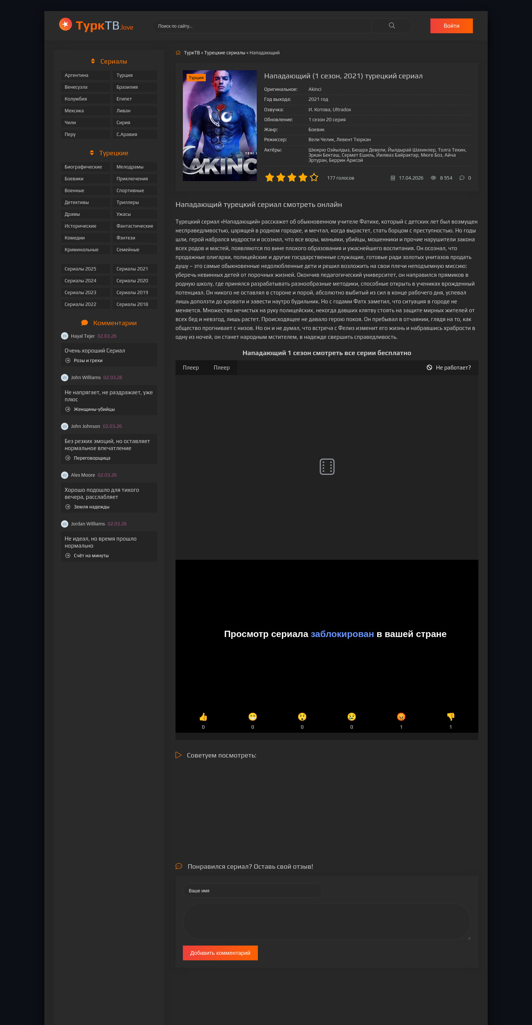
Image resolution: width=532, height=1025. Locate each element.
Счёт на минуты (87, 555)
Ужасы (123, 214)
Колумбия (76, 99)
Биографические (83, 167)
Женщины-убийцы (90, 409)
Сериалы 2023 (80, 292)
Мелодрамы (129, 167)
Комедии (75, 238)
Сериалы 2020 (132, 280)
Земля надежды (87, 506)
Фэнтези (125, 238)
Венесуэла (76, 87)
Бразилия (127, 87)
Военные (74, 190)
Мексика (74, 110)
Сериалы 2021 (132, 269)
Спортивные (130, 190)
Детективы (77, 202)
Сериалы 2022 (80, 304)
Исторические (80, 226)
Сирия (123, 122)
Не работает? (449, 367)
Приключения (132, 178)
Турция (124, 75)
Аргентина (76, 75)
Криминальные (82, 249)
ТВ (104, 25)
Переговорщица (87, 458)
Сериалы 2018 (132, 304)
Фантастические (134, 226)
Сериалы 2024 (80, 280)
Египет (124, 99)
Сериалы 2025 (80, 269)
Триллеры (127, 202)
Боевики (74, 178)
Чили (70, 122)
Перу (70, 134)
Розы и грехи (84, 360)
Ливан (123, 110)
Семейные (127, 249)
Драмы (72, 214)
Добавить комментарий (220, 953)
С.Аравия (126, 134)
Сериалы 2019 (132, 292)
